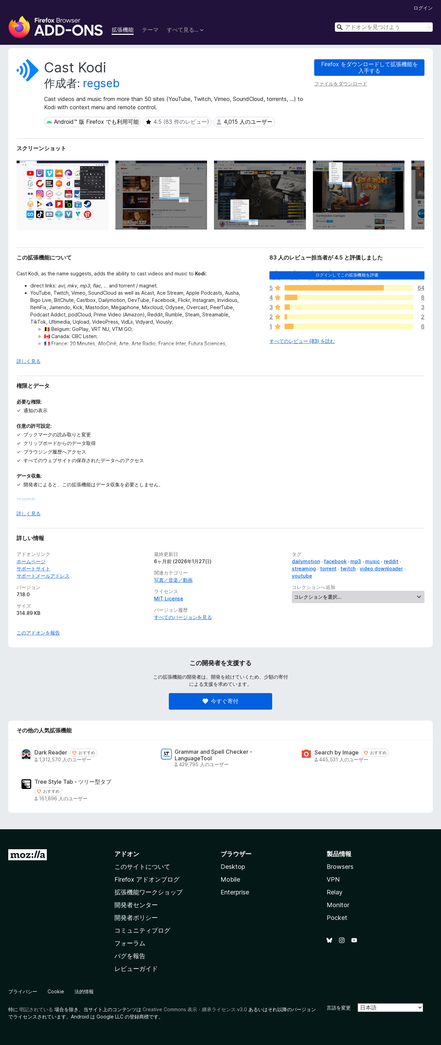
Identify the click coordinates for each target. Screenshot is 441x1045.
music (372, 561)
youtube (302, 576)
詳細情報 (26, 500)
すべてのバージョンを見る (183, 617)
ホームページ (31, 561)
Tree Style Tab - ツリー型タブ (72, 782)
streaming (304, 568)
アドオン (126, 854)
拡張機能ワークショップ (148, 892)
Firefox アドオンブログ (147, 879)
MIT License (168, 598)
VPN (333, 879)
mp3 (355, 561)
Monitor (338, 905)
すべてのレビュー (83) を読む (302, 341)
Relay (334, 892)
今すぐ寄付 (220, 701)
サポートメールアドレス (43, 576)
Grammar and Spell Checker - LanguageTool (213, 755)
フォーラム (129, 943)
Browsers (340, 866)
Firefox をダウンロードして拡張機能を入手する (369, 67)
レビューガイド (136, 968)
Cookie (56, 991)
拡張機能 (123, 29)
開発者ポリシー (136, 917)
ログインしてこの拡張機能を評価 (347, 274)
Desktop (232, 866)
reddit (391, 561)
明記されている (36, 1009)
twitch (348, 568)
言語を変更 (339, 1008)
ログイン (423, 8)
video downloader (381, 568)
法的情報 (84, 991)
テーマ (150, 29)
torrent (328, 568)
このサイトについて (142, 866)
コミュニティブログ (142, 930)
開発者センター (136, 905)
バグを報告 (129, 956)
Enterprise (234, 892)
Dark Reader (50, 752)
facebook (335, 561)
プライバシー (22, 991)
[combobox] (384, 27)
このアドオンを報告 (38, 633)
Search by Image (337, 752)
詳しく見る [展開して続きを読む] (29, 361)
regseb (101, 83)
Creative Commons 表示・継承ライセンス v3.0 (195, 1009)
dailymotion (306, 561)
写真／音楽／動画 (173, 580)
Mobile (230, 879)
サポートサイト (33, 568)
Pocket (337, 917)
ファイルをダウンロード (340, 84)
